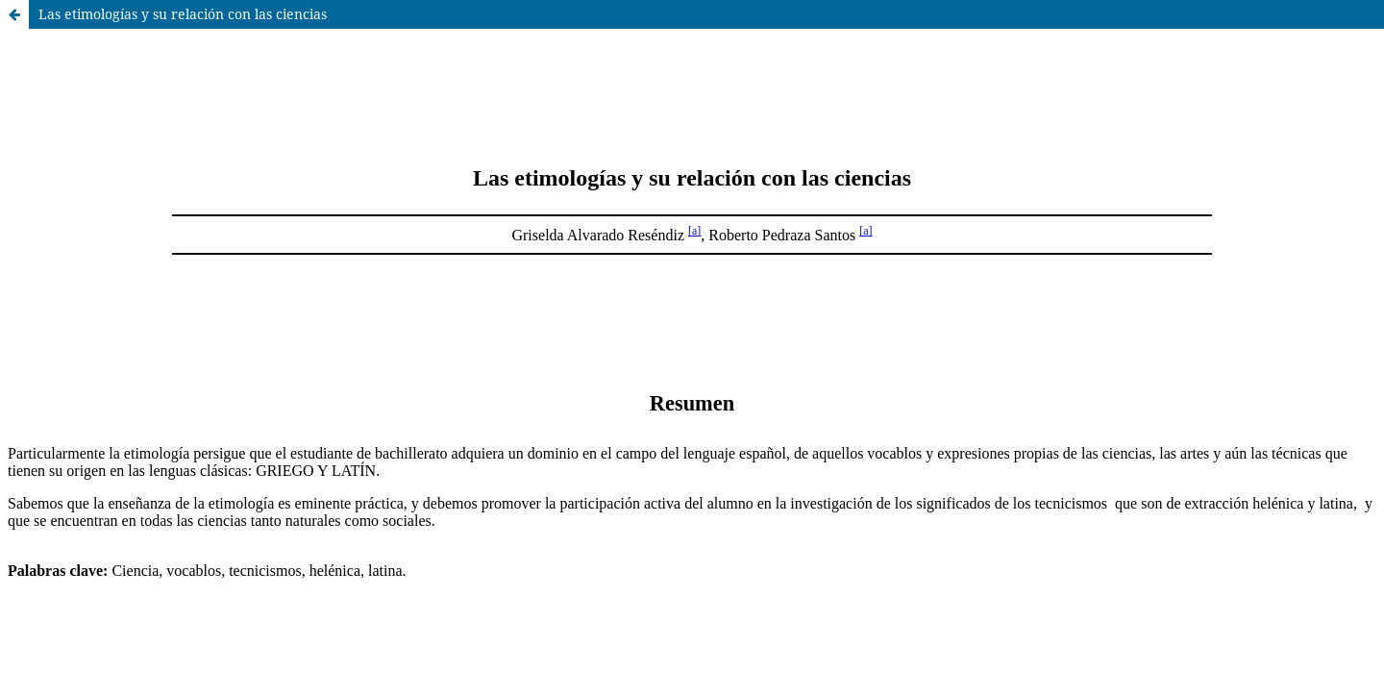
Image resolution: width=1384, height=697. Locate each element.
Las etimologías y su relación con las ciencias (182, 14)
